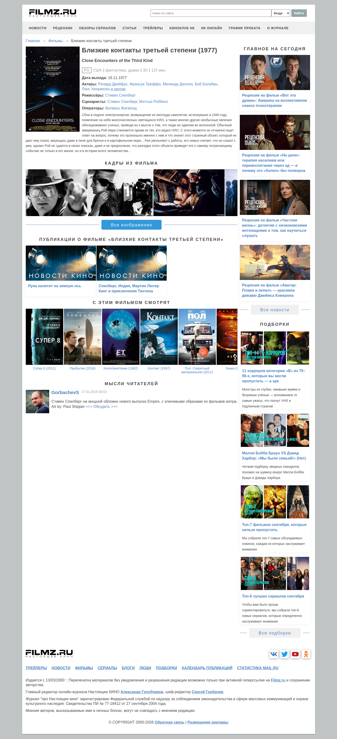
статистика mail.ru (257, 668)
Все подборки (275, 633)
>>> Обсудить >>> (102, 407)
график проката (245, 28)
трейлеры (153, 28)
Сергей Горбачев (207, 692)
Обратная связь (170, 722)
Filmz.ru (278, 680)
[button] (231, 193)
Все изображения (131, 225)
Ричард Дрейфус (113, 84)
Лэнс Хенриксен (96, 89)
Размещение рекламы (207, 722)
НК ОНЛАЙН (211, 28)
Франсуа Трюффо (145, 84)
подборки (166, 668)
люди (145, 668)
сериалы (107, 668)
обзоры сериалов (97, 28)
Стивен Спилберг (120, 95)
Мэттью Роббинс (153, 102)
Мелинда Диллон (178, 84)
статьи (129, 28)
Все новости (274, 310)
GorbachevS (65, 392)
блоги (128, 668)
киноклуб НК (182, 28)
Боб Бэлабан (206, 84)
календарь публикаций (207, 668)
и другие (118, 89)
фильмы (84, 668)
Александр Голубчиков (142, 692)
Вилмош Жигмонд (121, 108)
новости (38, 28)
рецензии (62, 28)
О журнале (278, 28)
